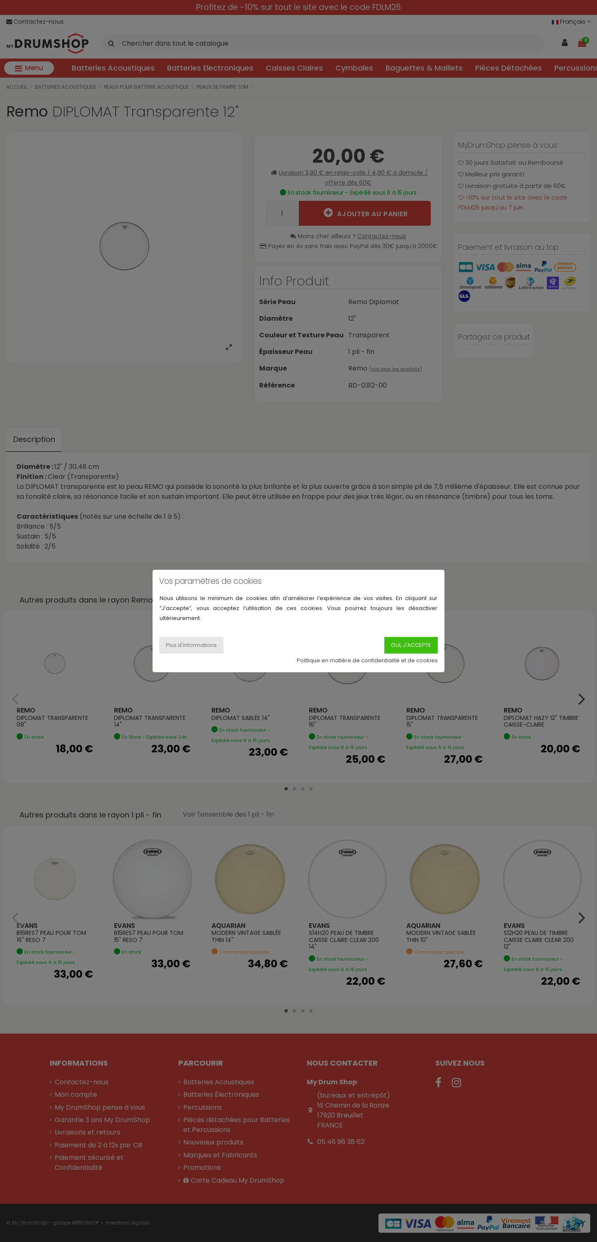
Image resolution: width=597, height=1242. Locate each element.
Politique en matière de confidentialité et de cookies (367, 660)
